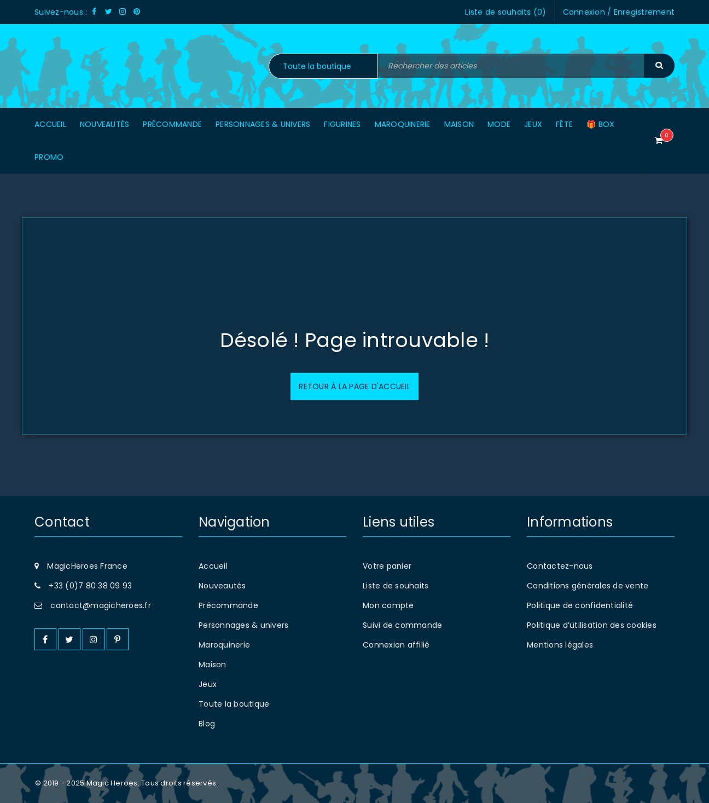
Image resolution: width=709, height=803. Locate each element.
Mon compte (388, 605)
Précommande (228, 605)
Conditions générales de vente (587, 585)
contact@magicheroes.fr (100, 605)
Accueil (213, 566)
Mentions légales (560, 644)
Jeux (208, 684)
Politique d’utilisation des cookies (591, 625)
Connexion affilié (396, 644)
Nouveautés (222, 585)
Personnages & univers (243, 625)
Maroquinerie (224, 644)
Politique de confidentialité (580, 605)
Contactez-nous (560, 566)
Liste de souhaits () (505, 12)
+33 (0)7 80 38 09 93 (90, 585)
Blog (207, 723)
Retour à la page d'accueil (354, 386)
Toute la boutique (234, 703)
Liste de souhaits (395, 585)
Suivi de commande (402, 625)
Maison (212, 664)
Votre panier (387, 566)
